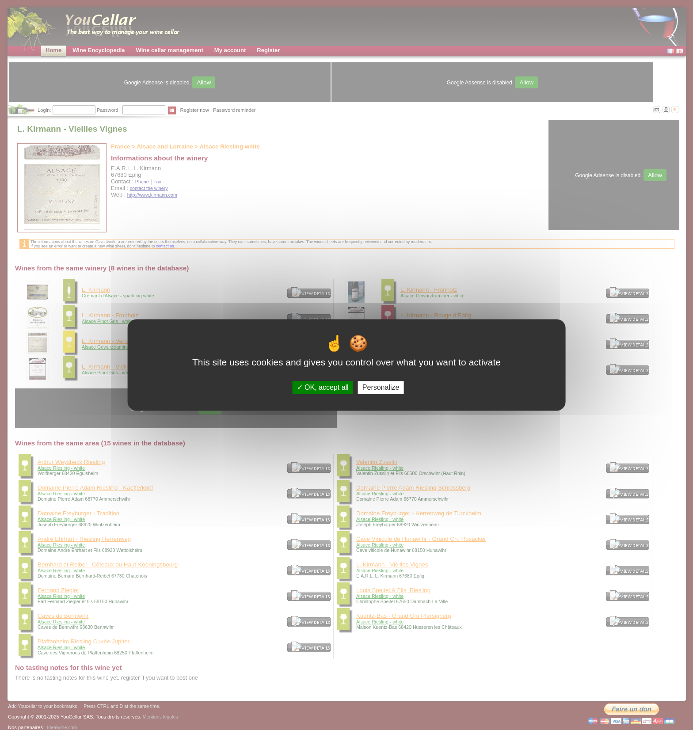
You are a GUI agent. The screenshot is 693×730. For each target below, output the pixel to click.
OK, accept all (323, 387)
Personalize (381, 387)
